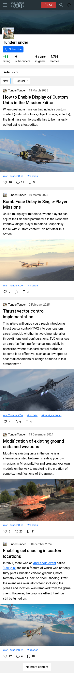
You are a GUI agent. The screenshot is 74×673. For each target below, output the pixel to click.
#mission (32, 176)
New (5, 81)
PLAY (48, 5)
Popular (20, 81)
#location (32, 649)
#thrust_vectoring (51, 415)
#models (32, 415)
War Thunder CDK (13, 176)
